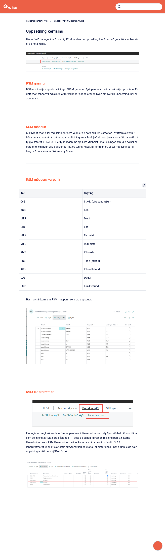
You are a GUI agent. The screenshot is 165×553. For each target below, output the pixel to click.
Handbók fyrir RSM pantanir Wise (68, 21)
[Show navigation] (157, 545)
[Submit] (119, 6)
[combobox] (139, 7)
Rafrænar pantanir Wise (37, 21)
